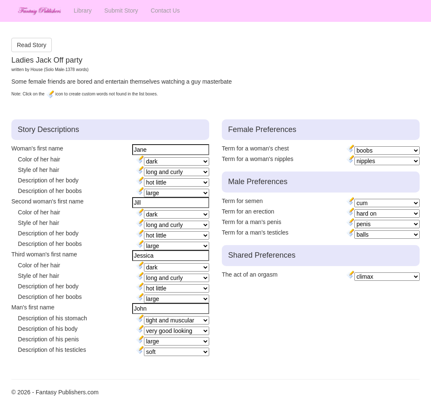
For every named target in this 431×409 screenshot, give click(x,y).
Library (83, 10)
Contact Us (165, 10)
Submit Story (121, 10)
